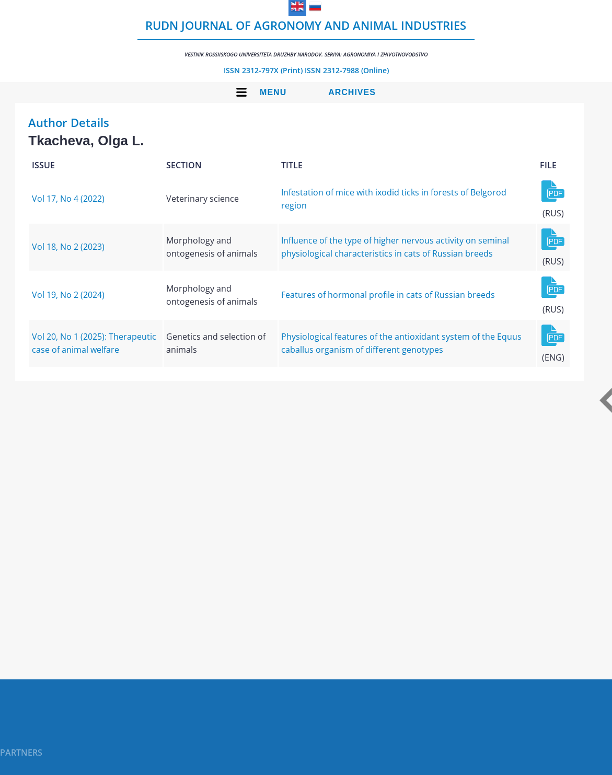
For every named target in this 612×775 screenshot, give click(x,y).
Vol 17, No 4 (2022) (68, 198)
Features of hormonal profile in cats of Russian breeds (388, 294)
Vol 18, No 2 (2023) (68, 246)
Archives (352, 92)
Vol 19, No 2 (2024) (68, 294)
